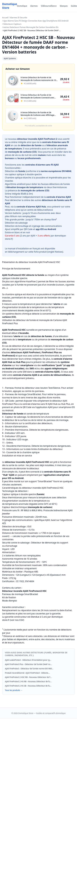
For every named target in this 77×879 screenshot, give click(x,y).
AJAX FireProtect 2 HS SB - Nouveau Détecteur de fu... (28, 685)
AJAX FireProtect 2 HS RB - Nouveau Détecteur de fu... (28, 681)
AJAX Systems (10, 58)
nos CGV (19, 620)
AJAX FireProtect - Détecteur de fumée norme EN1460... (29, 668)
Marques (64, 6)
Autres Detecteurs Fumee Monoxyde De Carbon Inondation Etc (31, 27)
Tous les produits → (13, 690)
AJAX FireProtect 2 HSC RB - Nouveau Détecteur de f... (28, 677)
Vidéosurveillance (49, 6)
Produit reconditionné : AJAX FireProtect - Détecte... (27, 673)
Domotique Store (9, 6)
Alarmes (34, 6)
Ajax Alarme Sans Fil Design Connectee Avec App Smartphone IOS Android (35, 20)
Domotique (22, 6)
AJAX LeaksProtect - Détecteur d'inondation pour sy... (28, 660)
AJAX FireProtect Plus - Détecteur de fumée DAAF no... (28, 664)
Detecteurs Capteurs (12, 24)
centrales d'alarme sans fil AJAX (42, 164)
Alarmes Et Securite (18, 17)
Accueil (5, 17)
